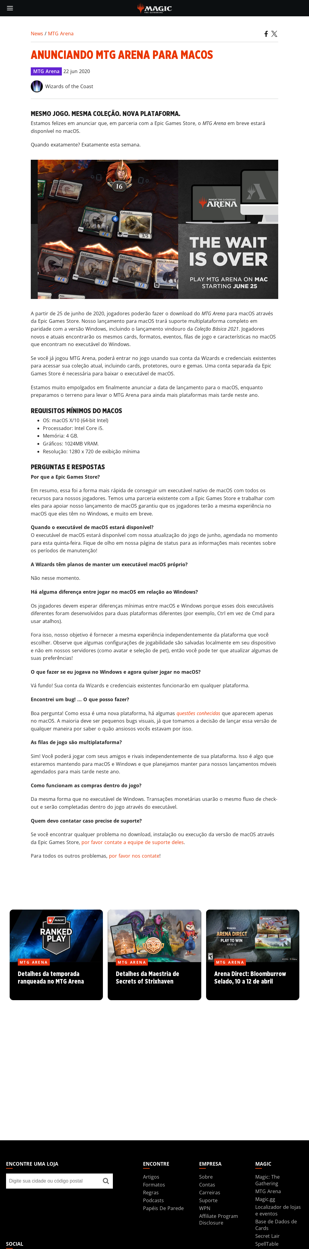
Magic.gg (265, 1199)
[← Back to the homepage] (154, 7)
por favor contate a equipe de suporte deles (132, 842)
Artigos (151, 1177)
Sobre (206, 1177)
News (37, 33)
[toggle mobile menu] (10, 8)
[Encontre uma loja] (106, 1181)
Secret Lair (267, 1236)
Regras (151, 1192)
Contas (207, 1184)
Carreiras (209, 1192)
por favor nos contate (134, 855)
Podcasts (153, 1200)
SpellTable (267, 1244)
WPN (204, 1208)
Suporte (208, 1200)
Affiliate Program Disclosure (218, 1219)
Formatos (154, 1184)
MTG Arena (61, 33)
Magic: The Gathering (267, 1180)
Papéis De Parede (163, 1208)
